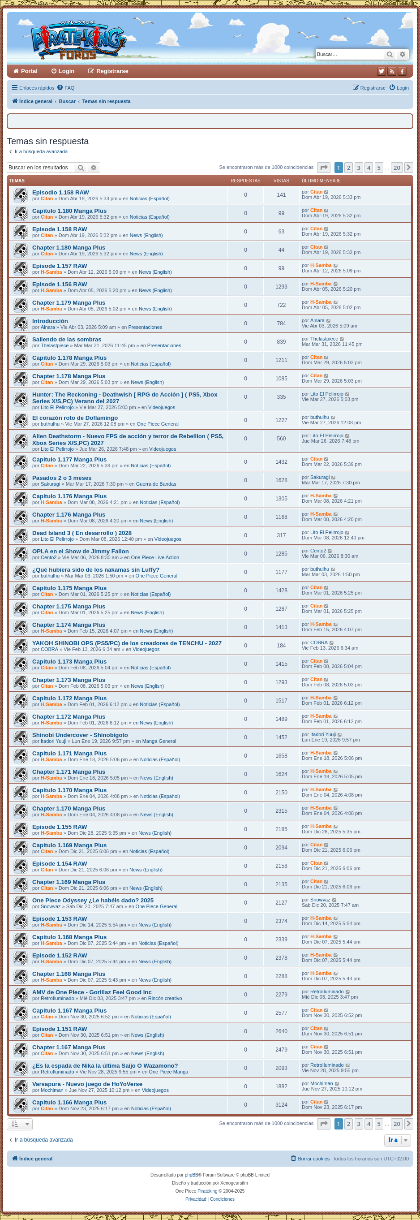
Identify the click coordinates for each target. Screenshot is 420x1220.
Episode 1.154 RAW (59, 863)
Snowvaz (51, 906)
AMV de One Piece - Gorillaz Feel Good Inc (92, 992)
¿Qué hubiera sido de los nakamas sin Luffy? (95, 569)
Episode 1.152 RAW (59, 955)
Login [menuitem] (66, 71)
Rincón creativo (165, 998)
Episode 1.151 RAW (59, 1029)
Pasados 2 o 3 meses (62, 477)
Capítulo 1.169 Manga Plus (69, 845)
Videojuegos (161, 407)
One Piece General (158, 424)
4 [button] (368, 168)
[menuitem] (65, 87)
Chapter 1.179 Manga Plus (68, 302)
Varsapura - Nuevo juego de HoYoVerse (87, 1084)
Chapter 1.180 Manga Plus (68, 247)
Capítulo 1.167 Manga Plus (69, 1010)
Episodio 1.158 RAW (60, 192)
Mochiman (52, 1090)
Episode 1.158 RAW (59, 229)
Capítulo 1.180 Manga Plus (69, 210)
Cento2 (48, 557)
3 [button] (358, 168)
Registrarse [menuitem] (112, 71)
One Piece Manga (168, 1071)
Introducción (50, 321)
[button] (323, 167)
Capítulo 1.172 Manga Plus (69, 698)
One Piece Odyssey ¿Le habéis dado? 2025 (93, 900)
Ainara (48, 327)
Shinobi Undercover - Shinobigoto (80, 735)
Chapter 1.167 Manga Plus (68, 1047)
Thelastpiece (55, 345)
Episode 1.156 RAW (59, 284)
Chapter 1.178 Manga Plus (68, 376)
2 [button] (348, 168)
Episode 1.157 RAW (59, 266)
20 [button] (397, 168)
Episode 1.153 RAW (59, 918)
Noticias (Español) (150, 198)
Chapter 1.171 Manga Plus (68, 771)
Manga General (159, 741)
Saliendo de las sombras (67, 339)
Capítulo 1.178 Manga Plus (69, 357)
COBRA (49, 649)
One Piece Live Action (155, 557)
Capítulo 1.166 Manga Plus (69, 1102)
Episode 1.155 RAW (59, 826)
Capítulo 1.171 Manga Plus (69, 753)
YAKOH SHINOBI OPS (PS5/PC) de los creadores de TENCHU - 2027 (127, 643)
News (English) (146, 235)
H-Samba (51, 272)
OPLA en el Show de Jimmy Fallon (80, 551)
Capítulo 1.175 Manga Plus (69, 588)
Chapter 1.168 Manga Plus (68, 973)
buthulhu (50, 424)
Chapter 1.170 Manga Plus (68, 808)
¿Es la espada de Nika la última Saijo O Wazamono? (105, 1065)
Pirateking (207, 1191)
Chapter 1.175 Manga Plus (68, 606)
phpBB (191, 1175)
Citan (47, 198)
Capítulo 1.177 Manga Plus (69, 459)
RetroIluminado (57, 998)
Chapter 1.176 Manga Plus (68, 514)
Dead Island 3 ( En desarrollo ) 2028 (82, 533)
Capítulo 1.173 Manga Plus (69, 661)
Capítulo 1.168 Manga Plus (69, 937)
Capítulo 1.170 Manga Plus (69, 790)
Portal (29, 71)
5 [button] (379, 168)
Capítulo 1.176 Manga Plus (69, 496)
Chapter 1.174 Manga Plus (68, 624)
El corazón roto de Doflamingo (75, 417)
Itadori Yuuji (53, 741)
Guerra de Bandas (156, 484)
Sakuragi (50, 484)
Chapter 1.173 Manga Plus (68, 680)
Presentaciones (145, 327)
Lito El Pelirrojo (57, 407)
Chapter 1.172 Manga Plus (68, 716)
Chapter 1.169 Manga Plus (68, 882)
